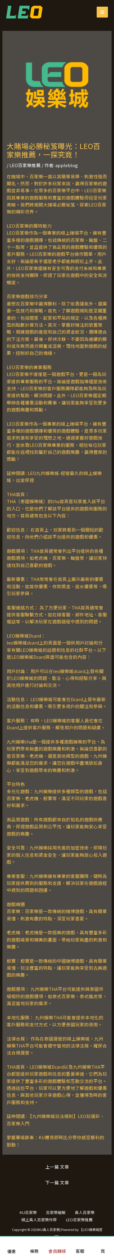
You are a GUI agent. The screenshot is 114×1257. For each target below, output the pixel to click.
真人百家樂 (85, 1212)
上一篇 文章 (57, 1166)
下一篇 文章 (57, 1182)
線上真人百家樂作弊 (39, 1219)
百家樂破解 (56, 1212)
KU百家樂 (28, 1212)
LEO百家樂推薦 (25, 165)
